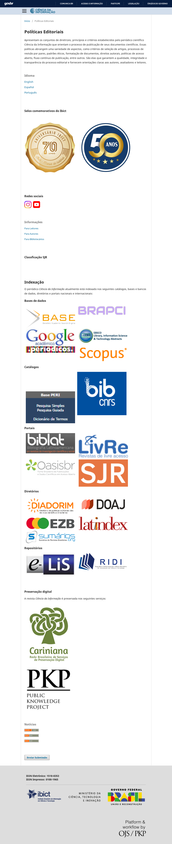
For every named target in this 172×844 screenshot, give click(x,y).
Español (29, 87)
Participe (115, 4)
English (28, 81)
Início (27, 21)
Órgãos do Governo (157, 4)
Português (30, 92)
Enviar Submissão (37, 757)
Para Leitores (31, 228)
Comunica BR (66, 4)
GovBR (8, 3)
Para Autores (31, 233)
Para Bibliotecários (34, 239)
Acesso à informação (92, 4)
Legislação (133, 4)
